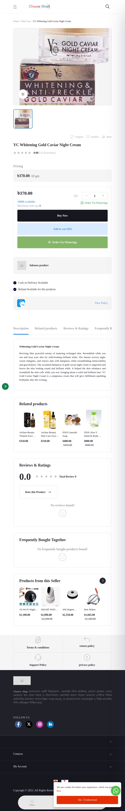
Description (21, 328)
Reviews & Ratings (76, 328)
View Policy (101, 303)
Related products (46, 328)
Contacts (18, 753)
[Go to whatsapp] (116, 791)
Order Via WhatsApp (62, 242)
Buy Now (62, 215)
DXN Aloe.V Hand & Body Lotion (91, 436)
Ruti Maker (90, 609)
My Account (20, 766)
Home (16, 21)
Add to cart (62, 229)
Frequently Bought (107, 328)
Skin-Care (26, 21)
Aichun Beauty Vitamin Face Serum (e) (26, 436)
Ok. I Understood (87, 799)
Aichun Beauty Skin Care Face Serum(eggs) (48, 436)
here (59, 790)
